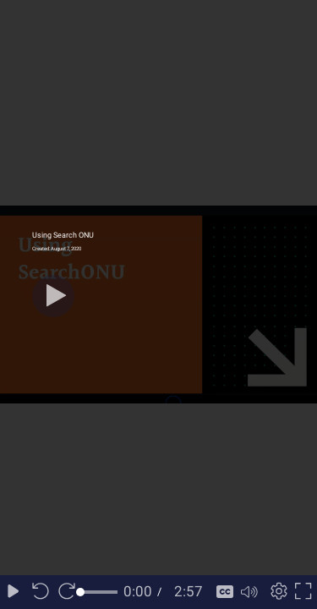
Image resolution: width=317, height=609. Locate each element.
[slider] (99, 592)
